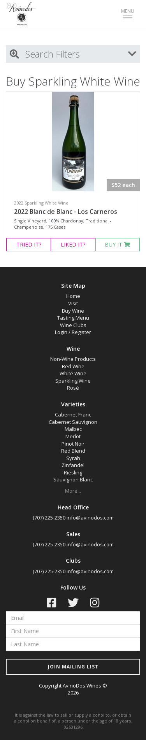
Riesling (73, 472)
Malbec (73, 428)
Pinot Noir (73, 443)
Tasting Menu (73, 317)
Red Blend (73, 450)
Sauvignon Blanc (73, 479)
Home (73, 295)
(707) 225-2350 (49, 517)
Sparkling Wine (73, 380)
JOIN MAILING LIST (73, 666)
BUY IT (117, 244)
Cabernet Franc (73, 414)
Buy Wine (73, 310)
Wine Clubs (73, 325)
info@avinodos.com (90, 517)
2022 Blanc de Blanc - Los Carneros (65, 211)
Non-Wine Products (73, 358)
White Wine (73, 373)
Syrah (73, 458)
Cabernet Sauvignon (73, 421)
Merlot (73, 436)
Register (81, 332)
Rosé (73, 387)
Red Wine (73, 366)
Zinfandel (73, 465)
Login (61, 332)
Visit (73, 303)
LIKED (73, 244)
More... (73, 490)
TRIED (28, 244)
